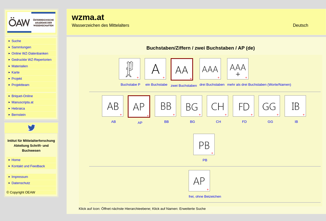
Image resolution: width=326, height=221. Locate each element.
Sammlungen (19, 47)
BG (192, 122)
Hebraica (16, 108)
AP (140, 123)
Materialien (18, 66)
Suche (14, 41)
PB (205, 160)
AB (113, 122)
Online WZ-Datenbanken (28, 53)
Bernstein (17, 115)
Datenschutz (19, 183)
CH (218, 122)
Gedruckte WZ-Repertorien (30, 60)
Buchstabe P (130, 84)
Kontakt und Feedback (26, 166)
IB (296, 122)
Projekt (15, 79)
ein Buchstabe (156, 84)
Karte (14, 72)
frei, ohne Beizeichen (205, 196)
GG (270, 122)
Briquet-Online (20, 96)
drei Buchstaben (212, 84)
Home (14, 160)
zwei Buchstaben (184, 86)
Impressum (18, 177)
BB (166, 122)
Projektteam (18, 85)
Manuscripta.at (21, 102)
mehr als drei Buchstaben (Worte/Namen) (259, 84)
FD (244, 122)
